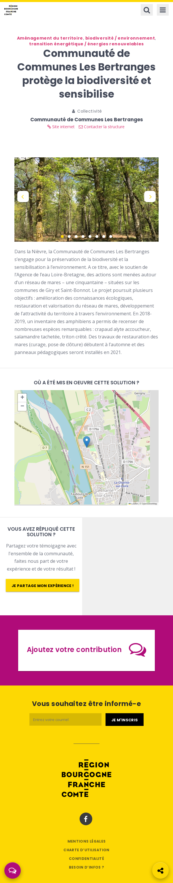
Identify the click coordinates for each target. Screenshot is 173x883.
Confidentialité (86, 858)
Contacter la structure (102, 126)
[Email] (65, 719)
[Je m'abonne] (125, 719)
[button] (86, 442)
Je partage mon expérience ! (43, 585)
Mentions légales (86, 841)
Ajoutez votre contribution (86, 649)
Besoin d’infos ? (86, 867)
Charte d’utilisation (86, 849)
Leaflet (133, 503)
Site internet (61, 126)
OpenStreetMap (149, 503)
